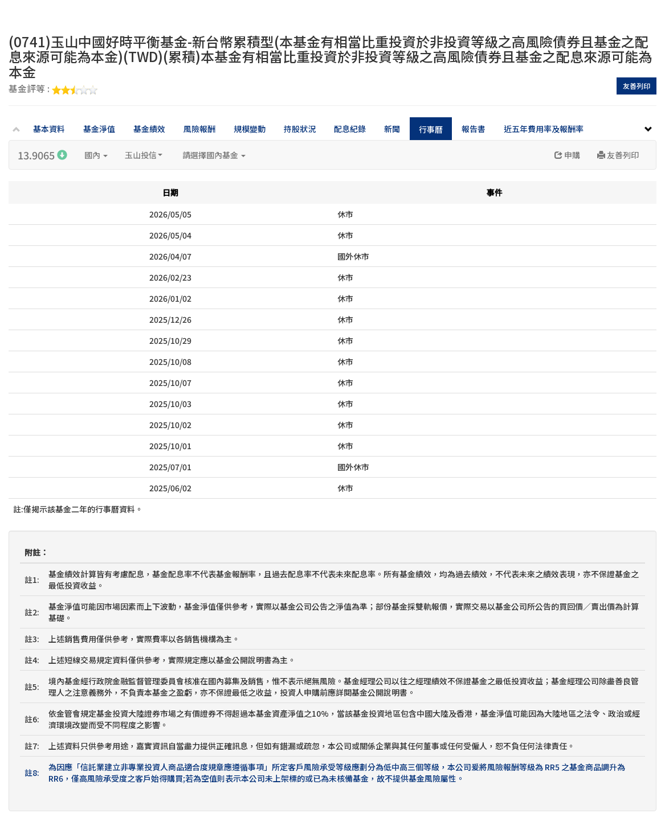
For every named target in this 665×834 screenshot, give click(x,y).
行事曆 (431, 129)
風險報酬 (199, 128)
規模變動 (250, 128)
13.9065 (42, 154)
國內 (96, 155)
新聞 (392, 128)
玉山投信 (143, 155)
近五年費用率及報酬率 (544, 128)
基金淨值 (99, 128)
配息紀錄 (350, 128)
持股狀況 (300, 128)
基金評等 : (53, 89)
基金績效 (149, 128)
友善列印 (636, 86)
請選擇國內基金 (214, 155)
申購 (567, 155)
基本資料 (49, 128)
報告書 (474, 128)
